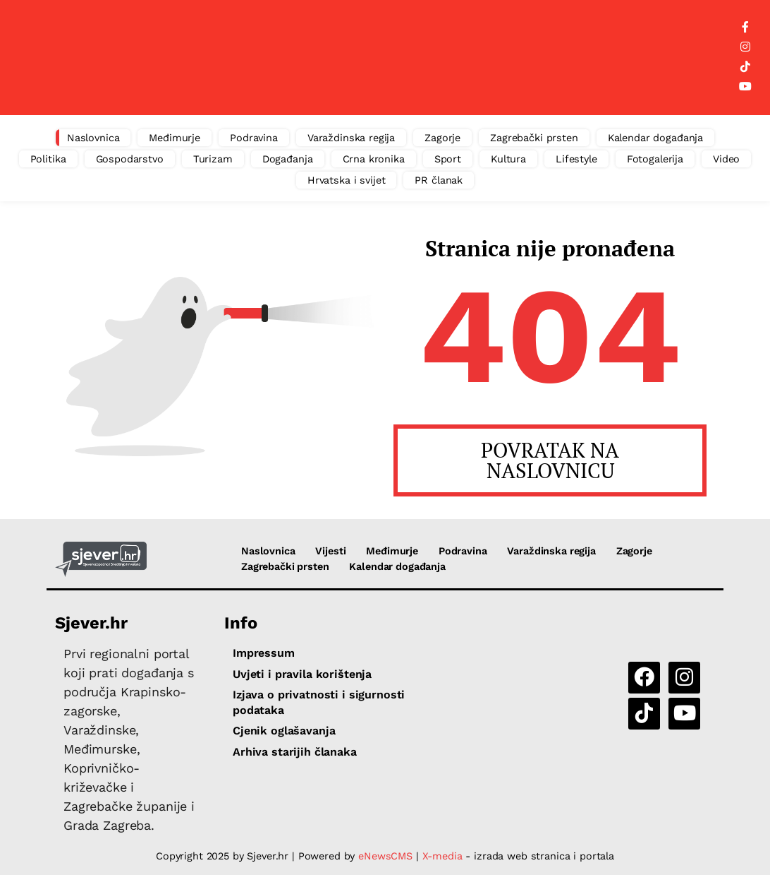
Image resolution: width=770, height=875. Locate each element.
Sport (447, 159)
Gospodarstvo (130, 159)
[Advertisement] (397, 58)
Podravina (254, 137)
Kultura (508, 159)
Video (726, 159)
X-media (444, 856)
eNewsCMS (385, 856)
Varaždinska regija (351, 137)
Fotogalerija (655, 159)
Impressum (264, 653)
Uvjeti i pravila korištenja (302, 674)
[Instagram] (745, 47)
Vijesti (330, 550)
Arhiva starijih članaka (295, 751)
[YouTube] (745, 87)
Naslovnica (93, 137)
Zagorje (442, 137)
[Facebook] (745, 27)
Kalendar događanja (655, 137)
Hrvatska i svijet (346, 180)
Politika (48, 159)
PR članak (439, 180)
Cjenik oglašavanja (284, 730)
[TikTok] (745, 67)
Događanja (287, 159)
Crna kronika (374, 159)
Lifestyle (576, 159)
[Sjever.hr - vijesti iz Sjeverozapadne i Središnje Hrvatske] (101, 559)
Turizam (213, 159)
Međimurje (174, 137)
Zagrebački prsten (534, 137)
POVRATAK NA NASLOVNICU (550, 460)
